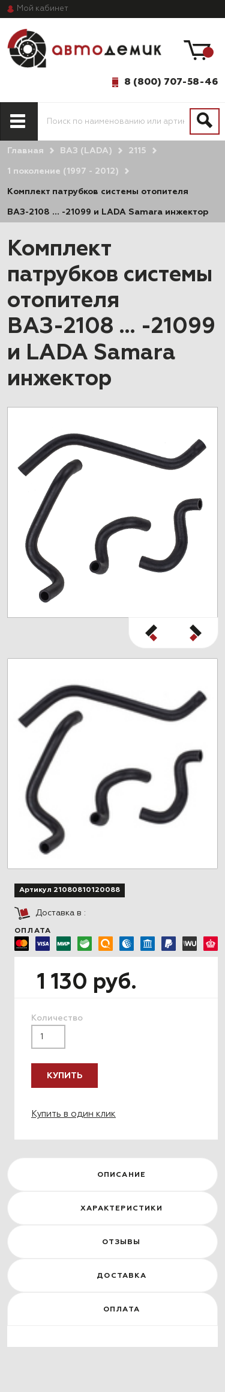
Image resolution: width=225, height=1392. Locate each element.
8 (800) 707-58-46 (171, 82)
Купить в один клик (73, 1114)
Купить (64, 1076)
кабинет (42, 9)
